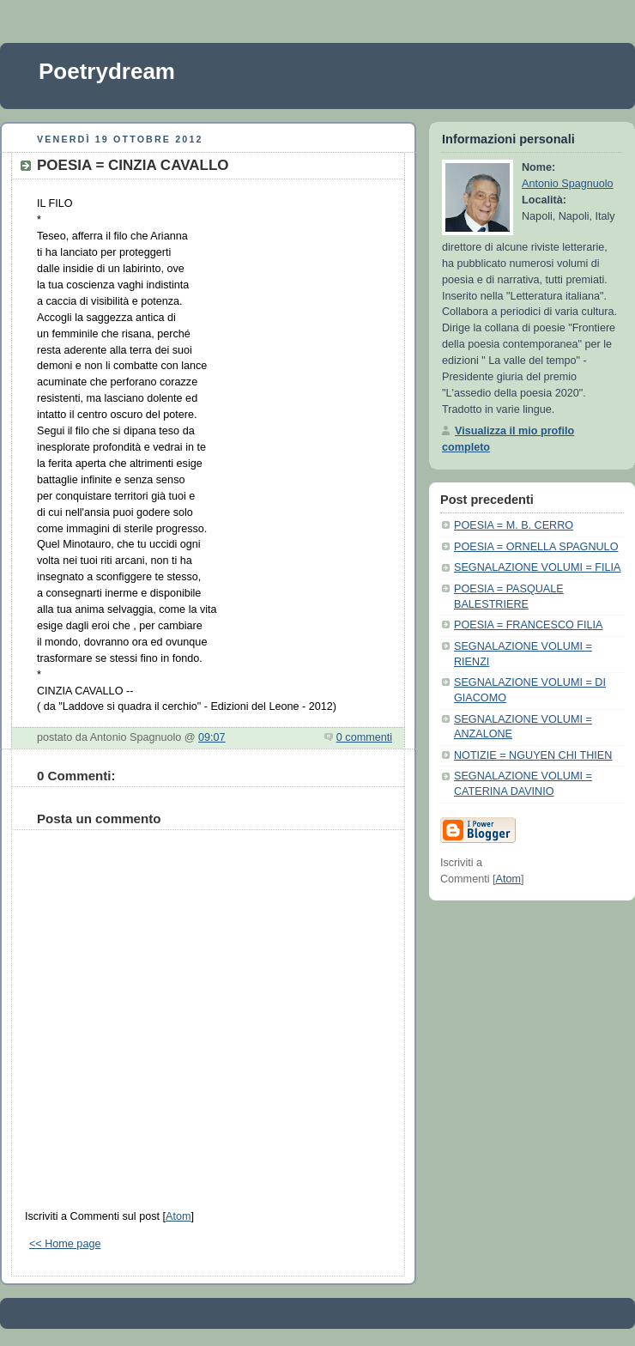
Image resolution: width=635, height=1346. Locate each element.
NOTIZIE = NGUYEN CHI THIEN (533, 755)
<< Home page (64, 1244)
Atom (178, 1216)
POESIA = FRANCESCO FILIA (528, 625)
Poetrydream (107, 71)
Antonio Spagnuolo (568, 184)
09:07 (212, 737)
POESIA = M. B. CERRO (513, 525)
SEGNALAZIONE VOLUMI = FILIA (537, 567)
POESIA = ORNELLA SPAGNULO (536, 547)
